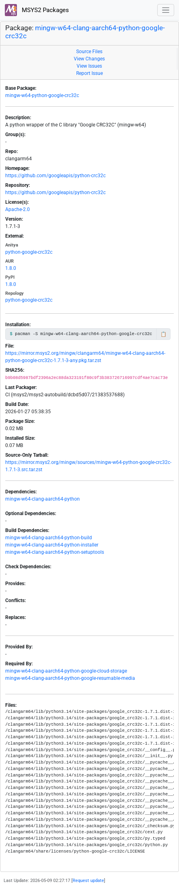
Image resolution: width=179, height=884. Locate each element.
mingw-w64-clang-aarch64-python (42, 499)
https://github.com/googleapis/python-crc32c (55, 175)
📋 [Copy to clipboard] (163, 334)
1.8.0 (10, 268)
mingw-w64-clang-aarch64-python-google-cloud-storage (66, 671)
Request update (88, 880)
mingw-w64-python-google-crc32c (42, 95)
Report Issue (89, 73)
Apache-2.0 (17, 209)
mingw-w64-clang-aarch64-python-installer (51, 545)
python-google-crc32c (28, 252)
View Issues (89, 66)
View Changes (89, 59)
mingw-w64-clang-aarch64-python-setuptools (54, 552)
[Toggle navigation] (166, 10)
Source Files (89, 51)
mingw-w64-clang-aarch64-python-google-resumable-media (70, 678)
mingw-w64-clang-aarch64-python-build (48, 537)
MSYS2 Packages (37, 10)
